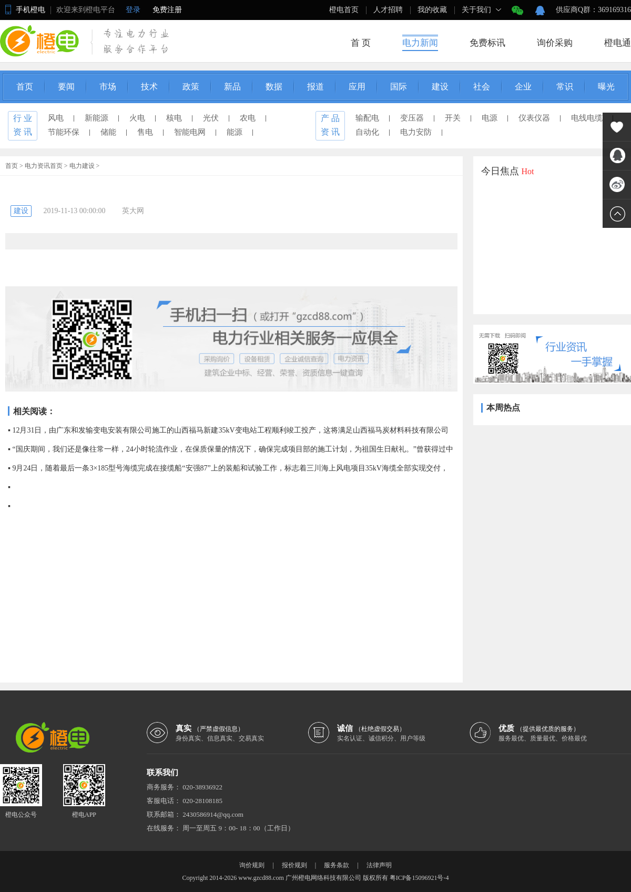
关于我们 (476, 10)
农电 (248, 118)
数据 (274, 86)
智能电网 (190, 132)
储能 (108, 132)
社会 (481, 86)
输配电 (367, 118)
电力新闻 (420, 43)
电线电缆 (587, 118)
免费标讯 (487, 43)
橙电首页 (344, 10)
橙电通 (617, 43)
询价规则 (251, 865)
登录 (133, 10)
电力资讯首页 (44, 165)
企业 (523, 86)
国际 (398, 86)
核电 (174, 118)
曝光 (606, 86)
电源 (489, 118)
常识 (564, 86)
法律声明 (379, 865)
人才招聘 (388, 10)
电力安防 (416, 132)
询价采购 (555, 43)
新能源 (96, 118)
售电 (145, 132)
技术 (149, 86)
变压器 (412, 118)
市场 (107, 86)
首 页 (361, 43)
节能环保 (63, 132)
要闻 (66, 86)
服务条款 (336, 865)
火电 (137, 118)
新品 (232, 86)
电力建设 (82, 165)
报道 (315, 86)
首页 (24, 86)
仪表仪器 (534, 118)
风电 (56, 118)
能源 (234, 132)
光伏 (211, 118)
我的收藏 (432, 10)
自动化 (367, 132)
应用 (357, 86)
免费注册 (167, 10)
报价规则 (294, 865)
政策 (190, 86)
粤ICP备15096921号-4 (419, 877)
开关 (453, 118)
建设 (440, 86)
